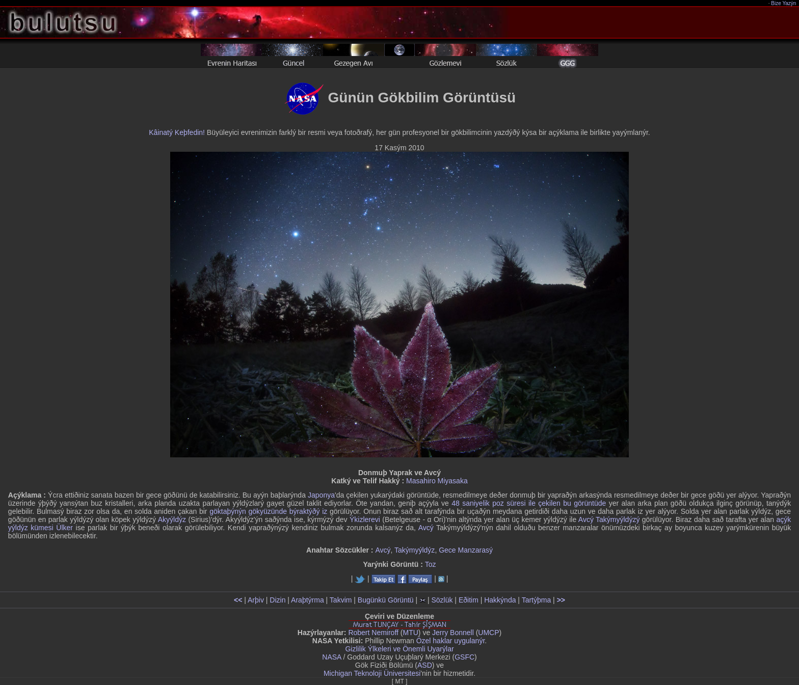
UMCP (488, 632)
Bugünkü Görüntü (386, 600)
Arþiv (256, 600)
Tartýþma (536, 600)
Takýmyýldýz (414, 550)
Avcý (426, 528)
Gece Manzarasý (466, 550)
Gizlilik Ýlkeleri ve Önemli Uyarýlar (399, 649)
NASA (331, 657)
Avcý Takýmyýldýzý (609, 519)
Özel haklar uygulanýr (450, 641)
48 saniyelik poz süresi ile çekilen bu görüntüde (528, 503)
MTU (410, 632)
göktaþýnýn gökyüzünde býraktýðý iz (268, 511)
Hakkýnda (500, 600)
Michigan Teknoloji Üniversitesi (372, 673)
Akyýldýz (172, 519)
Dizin (277, 600)
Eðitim (468, 600)
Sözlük (441, 600)
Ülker (64, 528)
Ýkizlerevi (365, 519)
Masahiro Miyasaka (437, 481)
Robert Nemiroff (373, 632)
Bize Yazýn (784, 3)
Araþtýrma (307, 600)
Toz (430, 564)
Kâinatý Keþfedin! (177, 132)
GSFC (464, 657)
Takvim (341, 600)
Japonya (321, 495)
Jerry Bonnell (453, 632)
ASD (424, 665)
